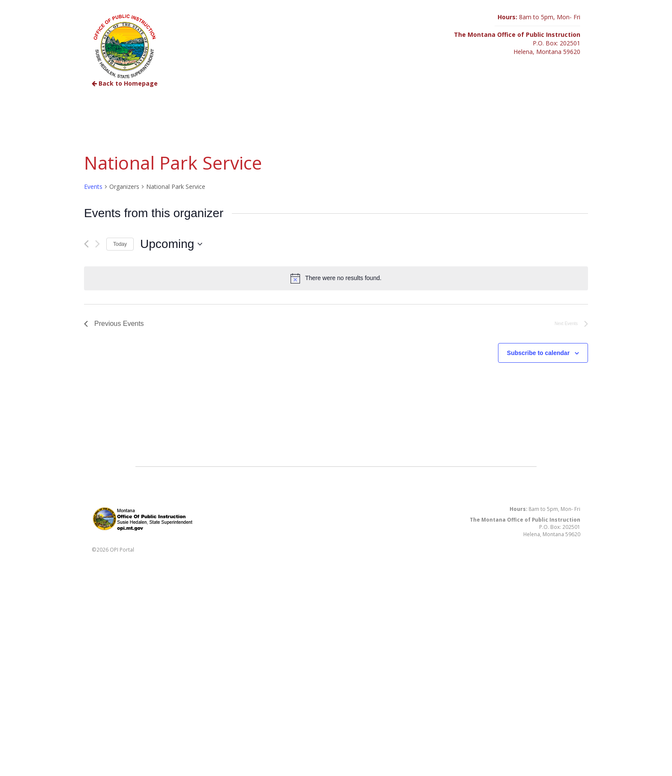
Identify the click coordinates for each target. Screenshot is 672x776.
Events (93, 186)
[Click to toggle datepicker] (171, 244)
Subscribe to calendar (538, 352)
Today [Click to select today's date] (120, 244)
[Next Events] (97, 244)
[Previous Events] (86, 244)
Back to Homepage (125, 83)
